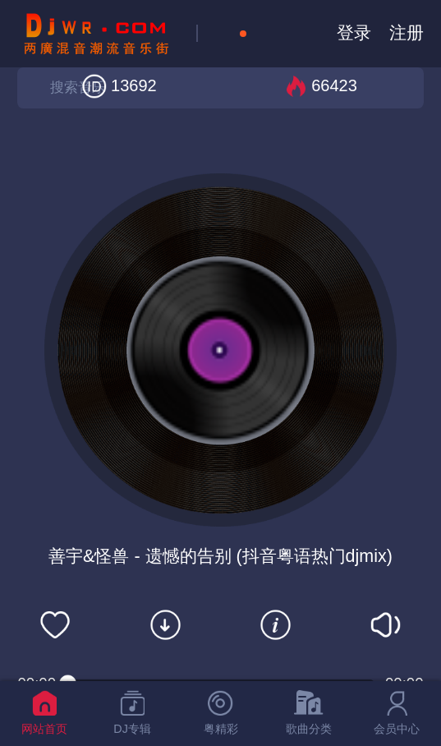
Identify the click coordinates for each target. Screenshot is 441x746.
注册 (406, 33)
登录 (354, 33)
